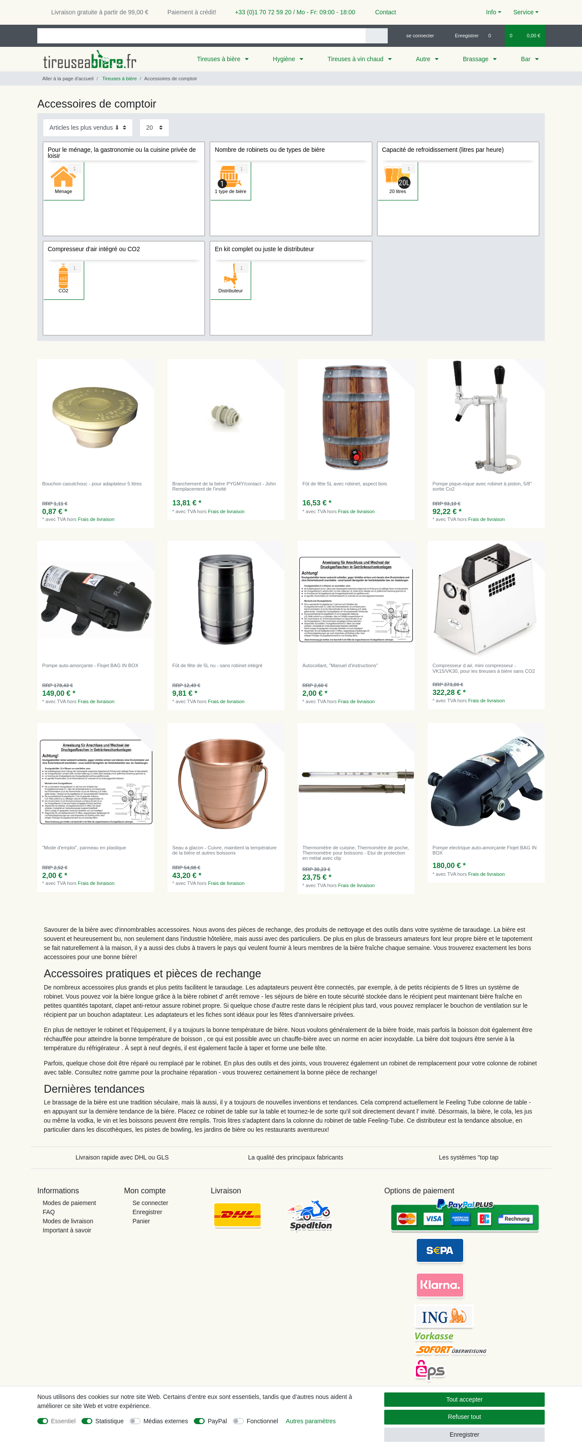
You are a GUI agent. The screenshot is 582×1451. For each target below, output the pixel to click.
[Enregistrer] (462, 35)
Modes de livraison (68, 1221)
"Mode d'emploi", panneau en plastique (84, 847)
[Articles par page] (154, 127)
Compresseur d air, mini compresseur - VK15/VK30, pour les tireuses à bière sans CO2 (483, 668)
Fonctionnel (262, 1421)
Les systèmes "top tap (468, 1157)
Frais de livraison (96, 519)
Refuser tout (464, 1416)
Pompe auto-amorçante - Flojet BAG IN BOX (90, 665)
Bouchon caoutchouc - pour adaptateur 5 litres (92, 483)
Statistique (109, 1421)
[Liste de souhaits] (494, 35)
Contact (381, 12)
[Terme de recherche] (201, 35)
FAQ (49, 1212)
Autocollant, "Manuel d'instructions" (340, 665)
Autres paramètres (311, 1421)
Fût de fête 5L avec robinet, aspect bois (344, 483)
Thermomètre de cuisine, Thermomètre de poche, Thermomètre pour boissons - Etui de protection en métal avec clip (355, 853)
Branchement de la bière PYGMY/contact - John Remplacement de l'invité (224, 486)
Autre (424, 59)
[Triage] (87, 127)
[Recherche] (377, 35)
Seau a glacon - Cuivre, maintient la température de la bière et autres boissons (224, 850)
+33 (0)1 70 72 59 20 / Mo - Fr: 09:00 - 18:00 (292, 12)
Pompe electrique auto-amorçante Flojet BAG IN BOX (484, 850)
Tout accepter (464, 1399)
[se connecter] (416, 35)
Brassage (476, 59)
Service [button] (523, 12)
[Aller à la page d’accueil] (65, 78)
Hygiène (285, 59)
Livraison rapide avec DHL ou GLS (122, 1157)
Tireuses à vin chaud (356, 59)
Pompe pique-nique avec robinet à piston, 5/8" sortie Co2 (482, 486)
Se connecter (150, 1202)
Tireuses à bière (219, 59)
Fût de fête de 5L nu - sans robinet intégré (217, 665)
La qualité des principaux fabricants (295, 1157)
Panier (141, 1221)
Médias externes (166, 1421)
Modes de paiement (69, 1202)
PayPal (217, 1421)
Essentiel (63, 1421)
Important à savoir (67, 1230)
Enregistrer (147, 1212)
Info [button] (491, 12)
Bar (526, 59)
